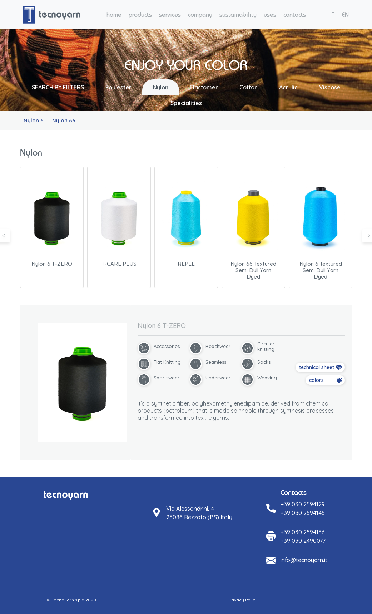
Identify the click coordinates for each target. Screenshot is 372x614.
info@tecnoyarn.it (304, 560)
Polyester (118, 87)
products (140, 14)
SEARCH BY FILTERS (58, 87)
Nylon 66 (63, 120)
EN (345, 14)
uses (270, 14)
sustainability (238, 14)
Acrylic (288, 87)
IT (332, 14)
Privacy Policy (243, 600)
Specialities (186, 103)
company (200, 14)
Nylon (160, 87)
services (170, 14)
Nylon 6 (34, 120)
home (113, 14)
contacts (294, 14)
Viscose (330, 87)
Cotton (248, 87)
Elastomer (204, 87)
